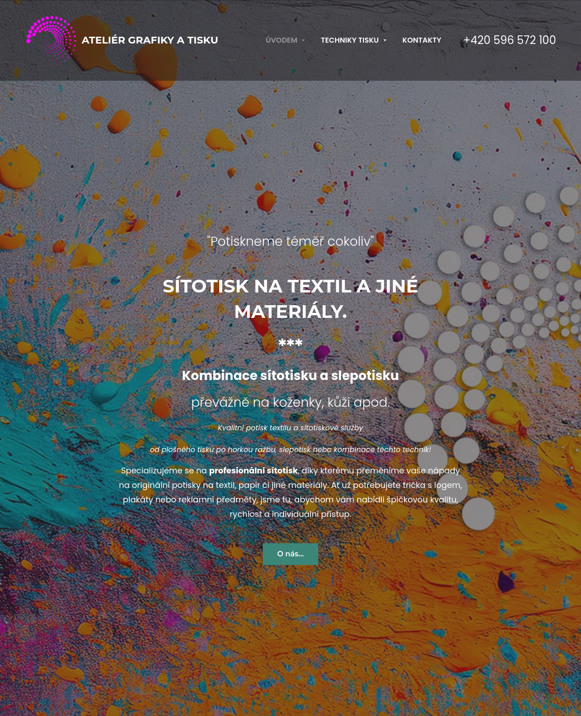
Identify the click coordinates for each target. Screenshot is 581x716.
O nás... (290, 554)
